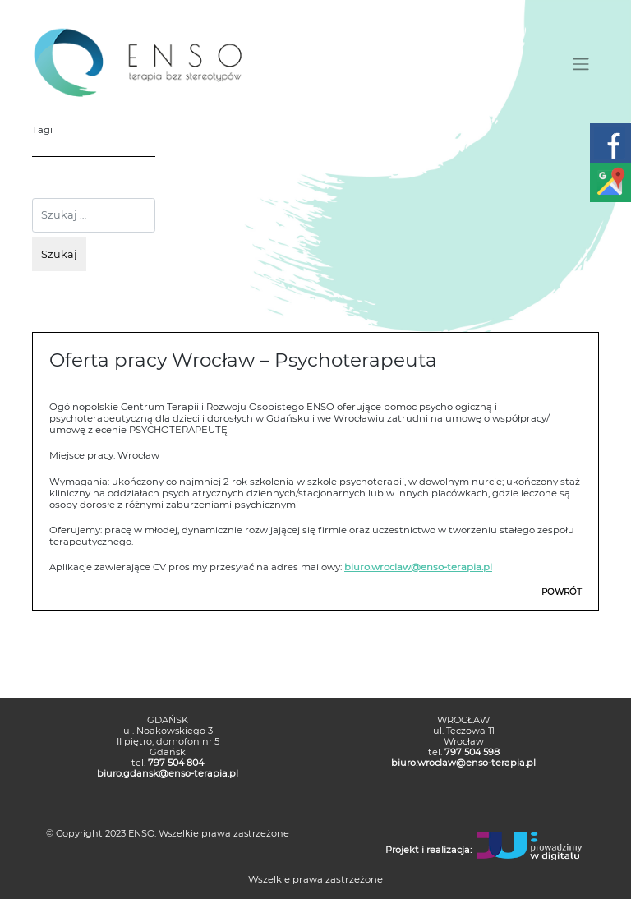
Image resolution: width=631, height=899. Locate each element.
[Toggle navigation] (581, 64)
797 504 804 (176, 762)
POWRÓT (561, 592)
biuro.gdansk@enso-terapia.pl (167, 773)
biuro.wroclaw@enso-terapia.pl (418, 567)
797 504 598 (472, 752)
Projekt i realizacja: (428, 849)
